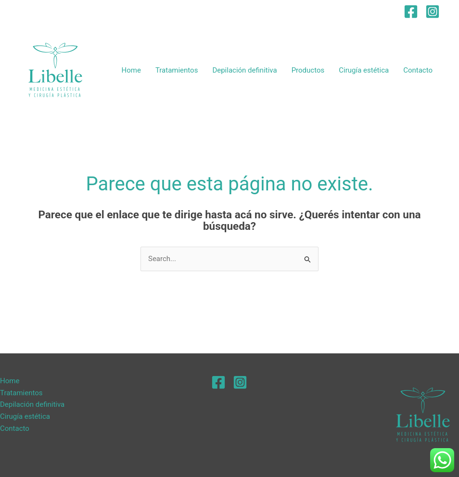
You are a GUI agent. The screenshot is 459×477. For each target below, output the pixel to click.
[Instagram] (432, 11)
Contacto (418, 70)
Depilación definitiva (244, 70)
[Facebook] (411, 11)
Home (131, 70)
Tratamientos (176, 70)
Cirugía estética (364, 70)
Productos (308, 70)
